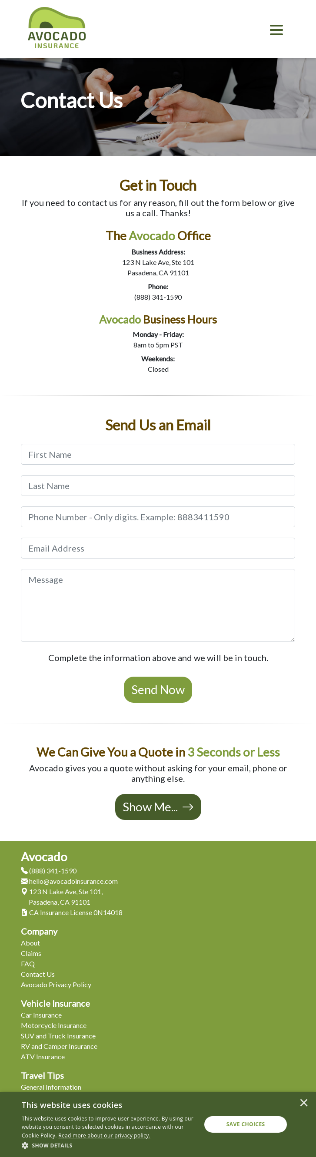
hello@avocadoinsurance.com (69, 881)
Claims (31, 953)
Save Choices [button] (245, 1124)
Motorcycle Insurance (53, 1025)
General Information (51, 1087)
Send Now (158, 689)
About (30, 943)
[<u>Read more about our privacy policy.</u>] (104, 1135)
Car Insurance (41, 1015)
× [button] (304, 1103)
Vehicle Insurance (55, 1003)
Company (39, 931)
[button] (109, 1145)
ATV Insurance (43, 1056)
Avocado (44, 857)
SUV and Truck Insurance (58, 1035)
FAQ (28, 963)
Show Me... (158, 807)
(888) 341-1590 (158, 297)
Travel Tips (42, 1075)
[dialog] (158, 1124)
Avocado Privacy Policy (56, 984)
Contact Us (38, 974)
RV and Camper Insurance (59, 1046)
